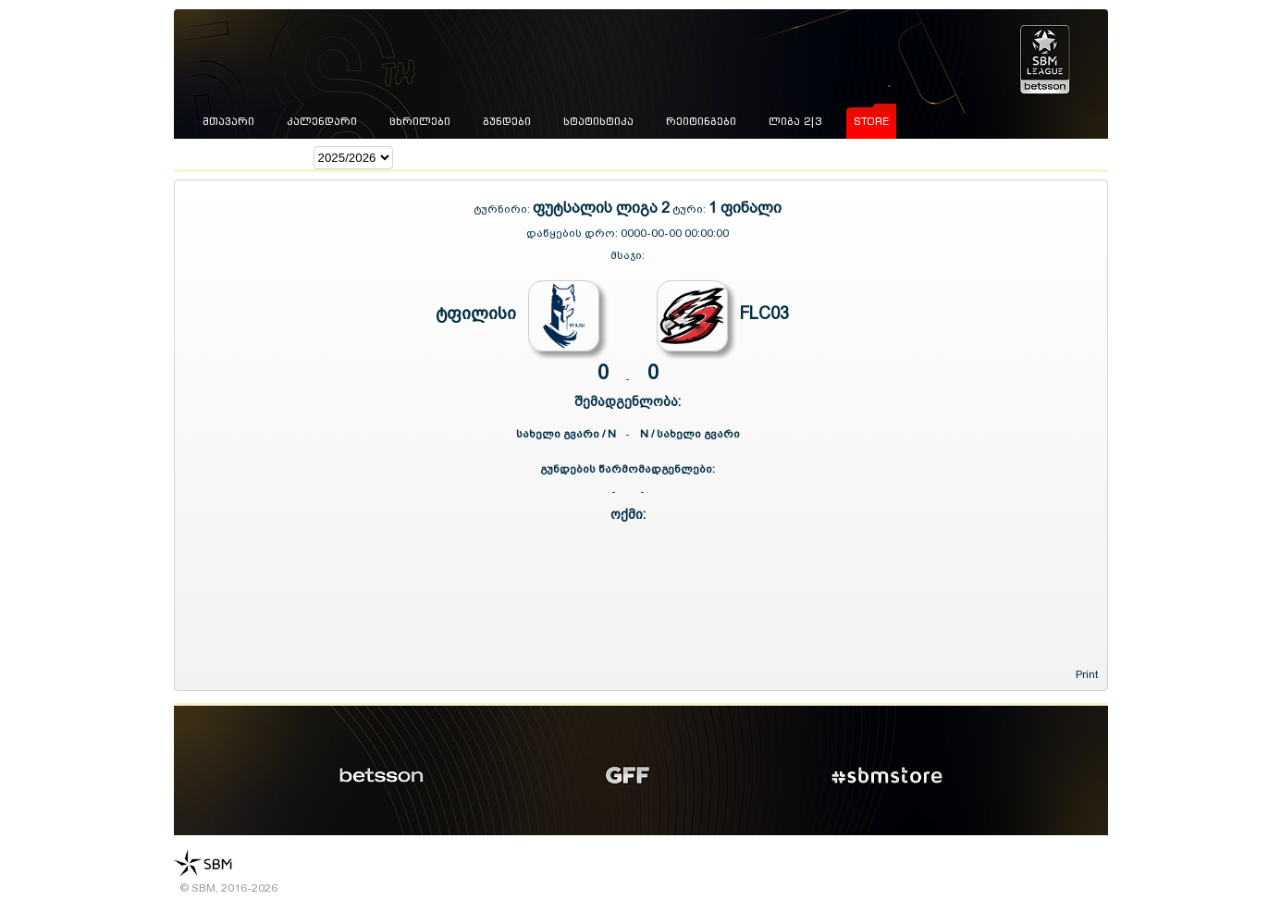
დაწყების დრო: (572, 233)
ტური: (689, 209)
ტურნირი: (503, 209)
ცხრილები (419, 121)
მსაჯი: (627, 255)
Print (1087, 674)
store (871, 121)
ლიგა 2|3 (795, 121)
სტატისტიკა (598, 121)
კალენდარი (322, 121)
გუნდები (507, 121)
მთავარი (228, 121)
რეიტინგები (701, 121)
